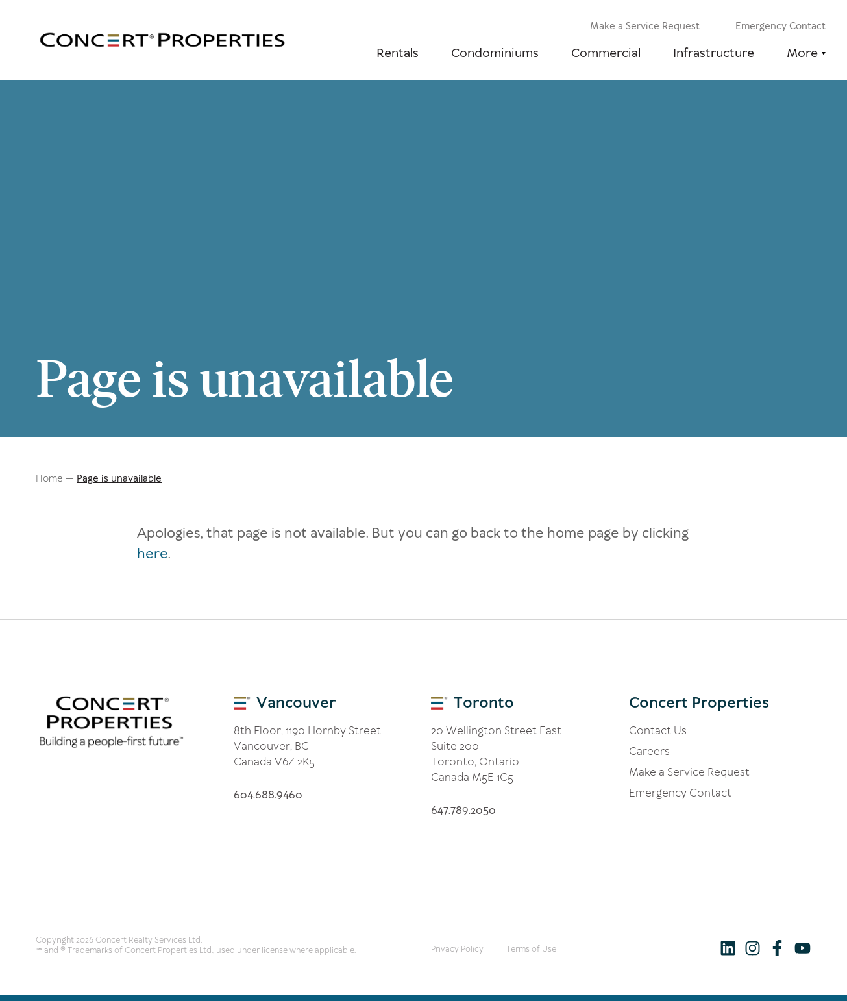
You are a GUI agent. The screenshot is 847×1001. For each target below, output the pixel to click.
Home (49, 478)
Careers (649, 751)
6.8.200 (463, 810)
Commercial (606, 52)
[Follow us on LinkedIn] (727, 947)
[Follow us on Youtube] (801, 947)
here (152, 553)
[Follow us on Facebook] (777, 947)
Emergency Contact (780, 26)
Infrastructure (713, 52)
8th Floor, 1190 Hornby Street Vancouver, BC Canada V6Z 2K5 (307, 746)
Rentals (397, 52)
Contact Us (658, 730)
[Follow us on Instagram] (752, 947)
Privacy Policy (457, 949)
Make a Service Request (645, 26)
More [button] (802, 52)
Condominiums (495, 52)
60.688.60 (268, 794)
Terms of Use (531, 949)
